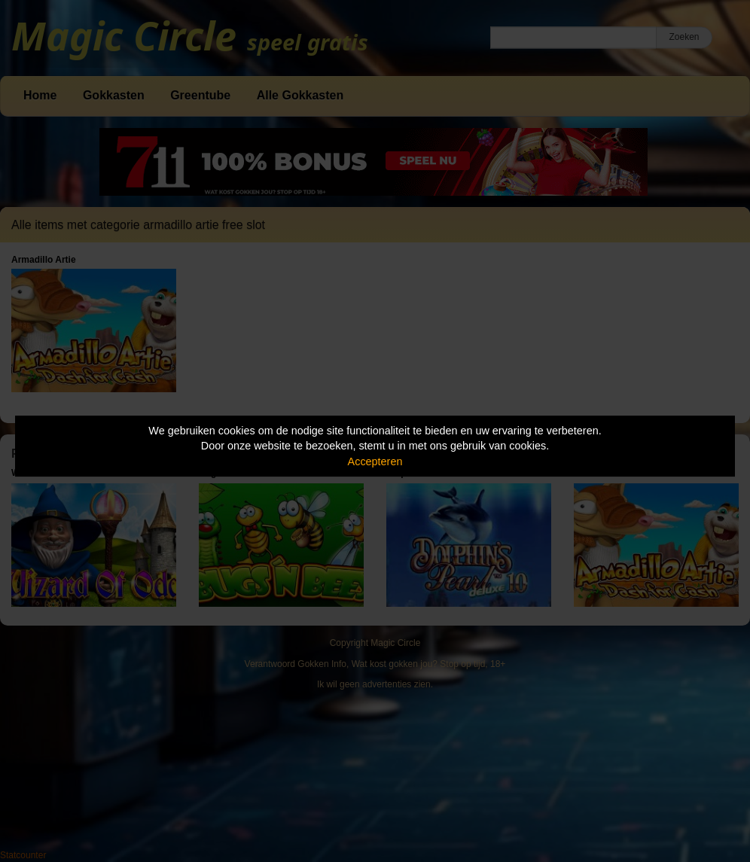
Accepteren (375, 461)
